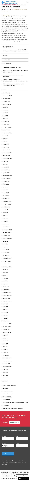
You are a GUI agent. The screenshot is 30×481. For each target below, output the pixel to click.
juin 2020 (5, 244)
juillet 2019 (5, 272)
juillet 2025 (6, 110)
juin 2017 (5, 341)
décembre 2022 (7, 175)
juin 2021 (5, 215)
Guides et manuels (8, 391)
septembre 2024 (7, 133)
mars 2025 (6, 121)
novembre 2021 (7, 204)
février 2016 (6, 378)
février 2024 (6, 147)
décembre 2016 (7, 358)
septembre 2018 (7, 301)
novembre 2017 (7, 326)
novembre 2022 (7, 178)
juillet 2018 (5, 307)
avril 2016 (5, 375)
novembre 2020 (7, 232)
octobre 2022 (6, 181)
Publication (6, 405)
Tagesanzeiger (6, 15)
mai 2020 (5, 247)
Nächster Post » (15, 50)
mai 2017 (5, 344)
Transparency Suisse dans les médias (13, 408)
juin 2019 (5, 275)
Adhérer (5, 422)
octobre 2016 (6, 364)
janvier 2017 (6, 355)
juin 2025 (5, 113)
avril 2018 (5, 315)
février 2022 (6, 195)
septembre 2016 (7, 366)
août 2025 (5, 107)
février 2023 (6, 170)
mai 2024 (5, 138)
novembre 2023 (7, 153)
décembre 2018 (7, 292)
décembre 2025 (7, 96)
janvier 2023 (6, 173)
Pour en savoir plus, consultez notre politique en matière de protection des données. (14, 476)
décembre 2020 (7, 230)
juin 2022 (5, 187)
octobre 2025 (6, 101)
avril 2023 (5, 164)
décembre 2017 (7, 324)
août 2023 (5, 161)
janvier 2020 (6, 255)
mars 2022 (6, 193)
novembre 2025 (7, 98)
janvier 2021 (6, 227)
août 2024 (5, 135)
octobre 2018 (6, 298)
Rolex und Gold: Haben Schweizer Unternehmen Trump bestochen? (15, 71)
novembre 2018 (7, 295)
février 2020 (6, 252)
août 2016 (5, 369)
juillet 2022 (6, 184)
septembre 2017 (7, 332)
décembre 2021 (7, 201)
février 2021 (6, 224)
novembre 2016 (7, 361)
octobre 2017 (6, 329)
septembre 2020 (7, 238)
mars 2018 (5, 318)
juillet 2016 (5, 372)
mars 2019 (5, 284)
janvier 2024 (6, 150)
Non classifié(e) (7, 396)
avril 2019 (5, 281)
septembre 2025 (7, 104)
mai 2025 (5, 116)
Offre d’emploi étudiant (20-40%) (12, 67)
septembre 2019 (7, 267)
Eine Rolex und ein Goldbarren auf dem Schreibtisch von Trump (13, 84)
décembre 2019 (7, 258)
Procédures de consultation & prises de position (15, 402)
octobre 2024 (6, 130)
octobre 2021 (6, 207)
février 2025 (6, 124)
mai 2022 (5, 190)
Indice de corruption (8, 394)
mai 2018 (5, 312)
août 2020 (5, 241)
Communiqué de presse (9, 385)
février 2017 (6, 352)
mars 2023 (6, 167)
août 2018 (5, 304)
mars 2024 (6, 144)
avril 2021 (5, 218)
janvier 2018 (6, 321)
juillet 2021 (5, 212)
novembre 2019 (7, 261)
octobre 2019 (6, 264)
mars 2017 (5, 349)
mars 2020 (6, 250)
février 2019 (6, 287)
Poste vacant (6, 399)
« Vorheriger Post (9, 47)
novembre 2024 (7, 127)
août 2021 (5, 210)
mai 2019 (5, 278)
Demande (5, 388)
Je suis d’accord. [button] (23, 478)
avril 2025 (5, 118)
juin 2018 (5, 309)
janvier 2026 (6, 93)
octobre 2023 (6, 155)
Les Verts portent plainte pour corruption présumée (13, 75)
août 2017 (5, 335)
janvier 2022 (6, 198)
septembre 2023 (7, 158)
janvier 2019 (6, 289)
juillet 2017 (5, 338)
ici (9, 462)
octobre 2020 (6, 235)
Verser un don (14, 422)
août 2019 (5, 269)
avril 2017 (5, 346)
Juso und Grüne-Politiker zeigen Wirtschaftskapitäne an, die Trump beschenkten (15, 80)
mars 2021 (5, 221)
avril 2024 (5, 141)
